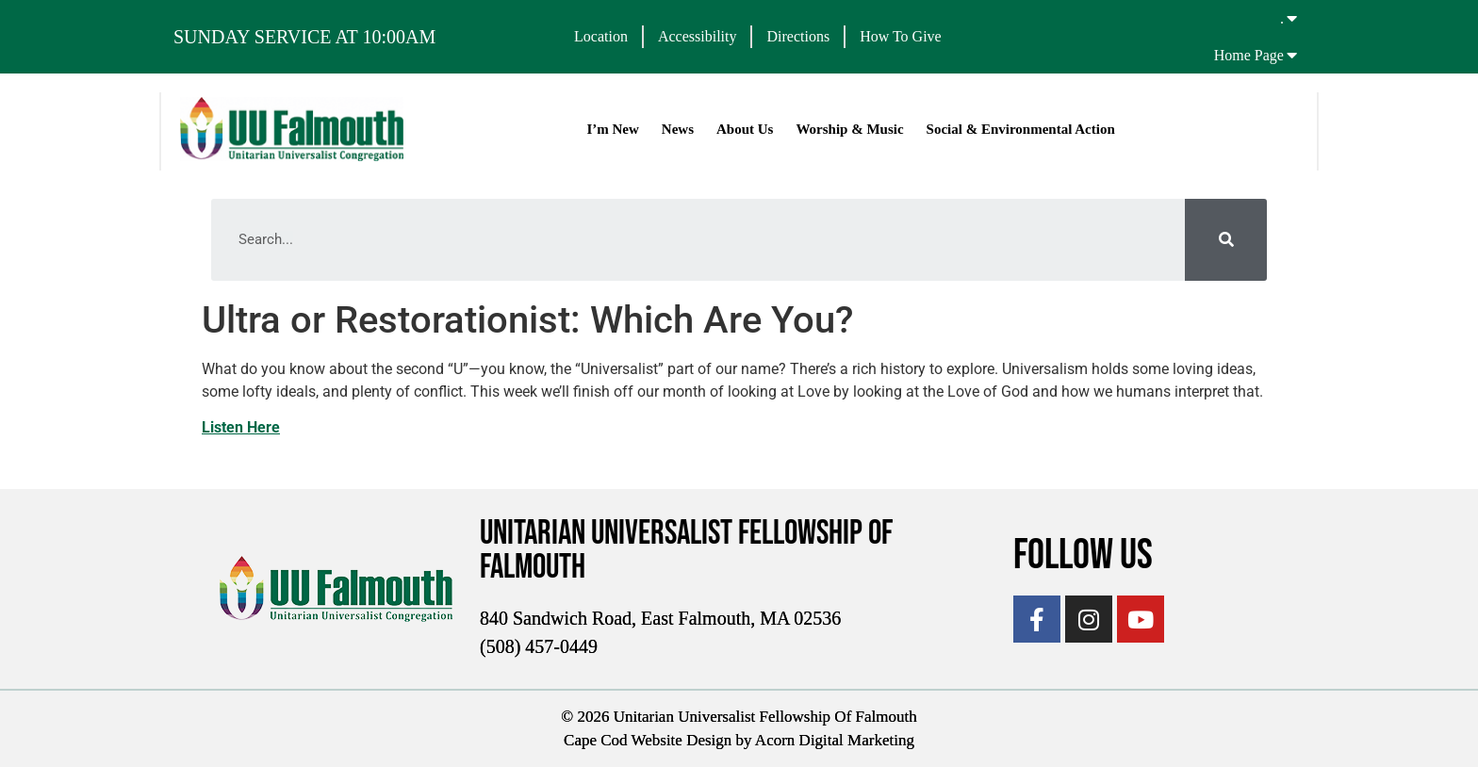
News (678, 129)
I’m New (612, 129)
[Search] (1226, 240)
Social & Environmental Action (1021, 129)
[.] (1292, 17)
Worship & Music (849, 129)
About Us (744, 129)
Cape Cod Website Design (647, 740)
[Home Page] (1292, 54)
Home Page (1249, 55)
